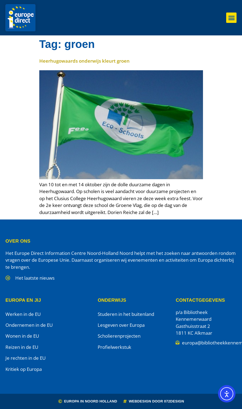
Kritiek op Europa (23, 369)
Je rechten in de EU (25, 358)
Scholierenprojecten (119, 336)
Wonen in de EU (22, 336)
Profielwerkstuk (114, 347)
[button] (231, 18)
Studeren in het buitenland (126, 314)
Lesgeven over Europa (121, 325)
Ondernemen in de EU (29, 325)
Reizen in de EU (21, 347)
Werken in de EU (23, 314)
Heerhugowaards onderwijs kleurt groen (84, 61)
